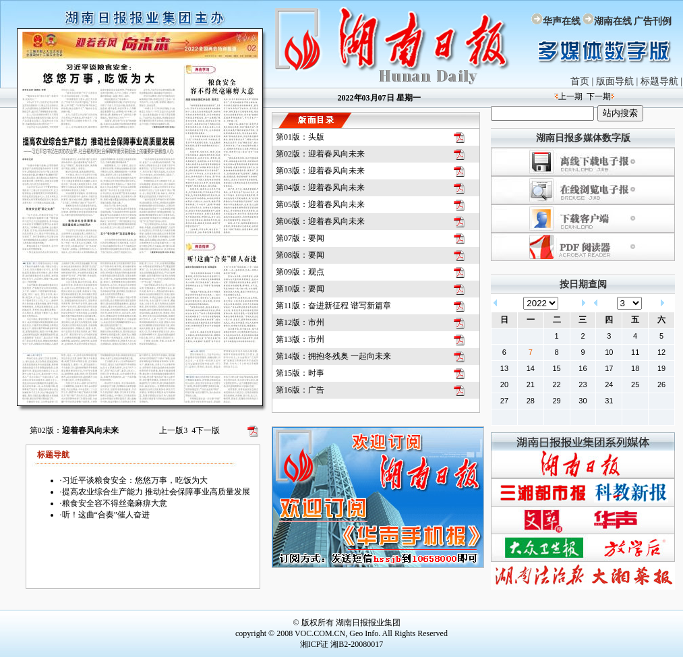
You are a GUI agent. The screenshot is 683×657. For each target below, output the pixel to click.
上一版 (173, 430)
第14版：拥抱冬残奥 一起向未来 (333, 356)
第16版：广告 (300, 390)
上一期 (570, 96)
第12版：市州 (300, 322)
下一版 (205, 430)
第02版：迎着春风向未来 (320, 154)
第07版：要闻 (300, 238)
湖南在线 (613, 21)
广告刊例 (653, 21)
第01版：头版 (300, 137)
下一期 (599, 96)
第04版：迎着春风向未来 (320, 187)
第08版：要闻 (300, 255)
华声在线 (562, 21)
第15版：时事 (300, 373)
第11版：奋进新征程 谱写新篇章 (333, 305)
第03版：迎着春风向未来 (320, 170)
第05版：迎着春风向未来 (320, 204)
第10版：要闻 (300, 288)
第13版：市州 (300, 339)
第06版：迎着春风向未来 (320, 221)
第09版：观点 (300, 272)
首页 (579, 81)
